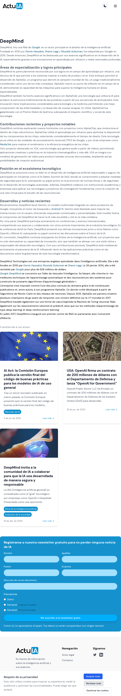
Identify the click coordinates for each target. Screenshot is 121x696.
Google (36, 47)
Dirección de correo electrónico (20, 580)
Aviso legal (68, 654)
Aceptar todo (93, 676)
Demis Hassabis (34, 51)
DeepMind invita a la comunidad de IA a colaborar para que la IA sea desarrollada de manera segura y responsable (28, 476)
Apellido (66, 553)
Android (56, 209)
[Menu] (115, 6)
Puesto (7, 566)
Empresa (66, 566)
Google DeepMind (10, 273)
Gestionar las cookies (97, 690)
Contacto (67, 660)
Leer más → (48, 418)
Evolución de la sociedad (17, 514)
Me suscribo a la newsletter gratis (61, 618)
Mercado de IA (12, 411)
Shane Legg (51, 51)
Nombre (8, 553)
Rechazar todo (93, 683)
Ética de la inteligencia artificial (21, 508)
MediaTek (5, 144)
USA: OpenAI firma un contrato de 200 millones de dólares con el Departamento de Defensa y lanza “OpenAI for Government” (92, 376)
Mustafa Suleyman (72, 51)
